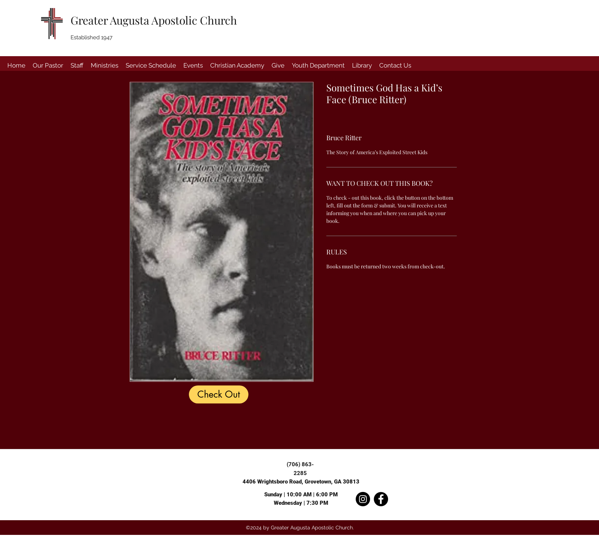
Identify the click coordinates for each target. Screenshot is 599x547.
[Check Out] (218, 394)
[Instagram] (363, 499)
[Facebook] (381, 499)
